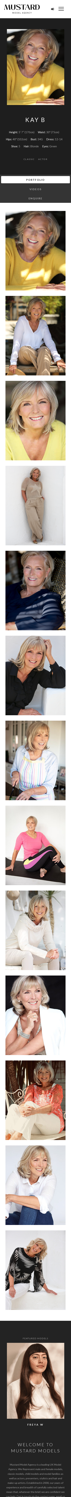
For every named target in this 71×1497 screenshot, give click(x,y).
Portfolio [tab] (35, 179)
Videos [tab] (35, 189)
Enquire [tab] (36, 198)
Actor (43, 159)
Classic (29, 159)
